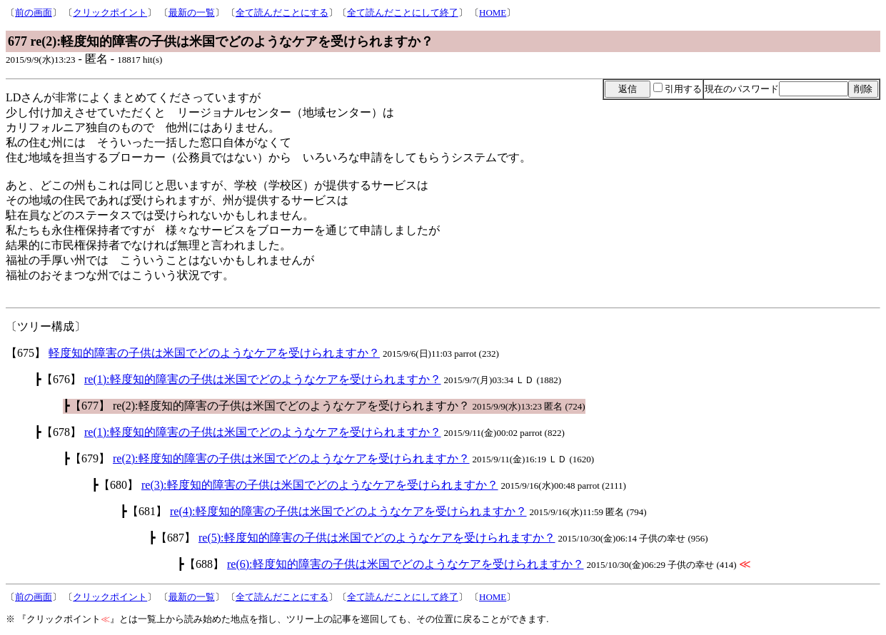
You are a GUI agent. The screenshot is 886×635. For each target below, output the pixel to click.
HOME (492, 12)
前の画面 (33, 12)
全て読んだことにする (282, 12)
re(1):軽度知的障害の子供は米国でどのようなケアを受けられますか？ (262, 379)
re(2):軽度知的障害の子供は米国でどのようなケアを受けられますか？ (291, 458)
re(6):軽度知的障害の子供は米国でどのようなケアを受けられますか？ (405, 564)
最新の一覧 (191, 12)
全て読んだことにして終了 (402, 12)
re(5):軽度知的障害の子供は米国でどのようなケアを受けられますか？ (376, 538)
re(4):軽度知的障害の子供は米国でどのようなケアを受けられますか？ (348, 511)
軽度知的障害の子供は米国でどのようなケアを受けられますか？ (214, 353)
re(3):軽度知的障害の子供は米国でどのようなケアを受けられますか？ (319, 485)
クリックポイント (110, 12)
